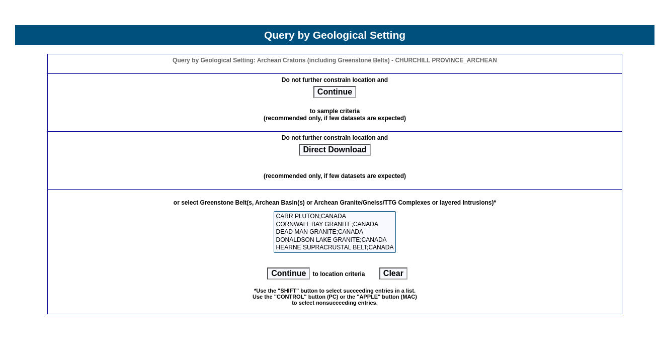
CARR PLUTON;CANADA (335, 216)
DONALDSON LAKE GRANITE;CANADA (335, 240)
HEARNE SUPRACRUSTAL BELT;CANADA (335, 247)
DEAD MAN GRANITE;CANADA (335, 232)
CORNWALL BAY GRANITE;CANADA (335, 224)
